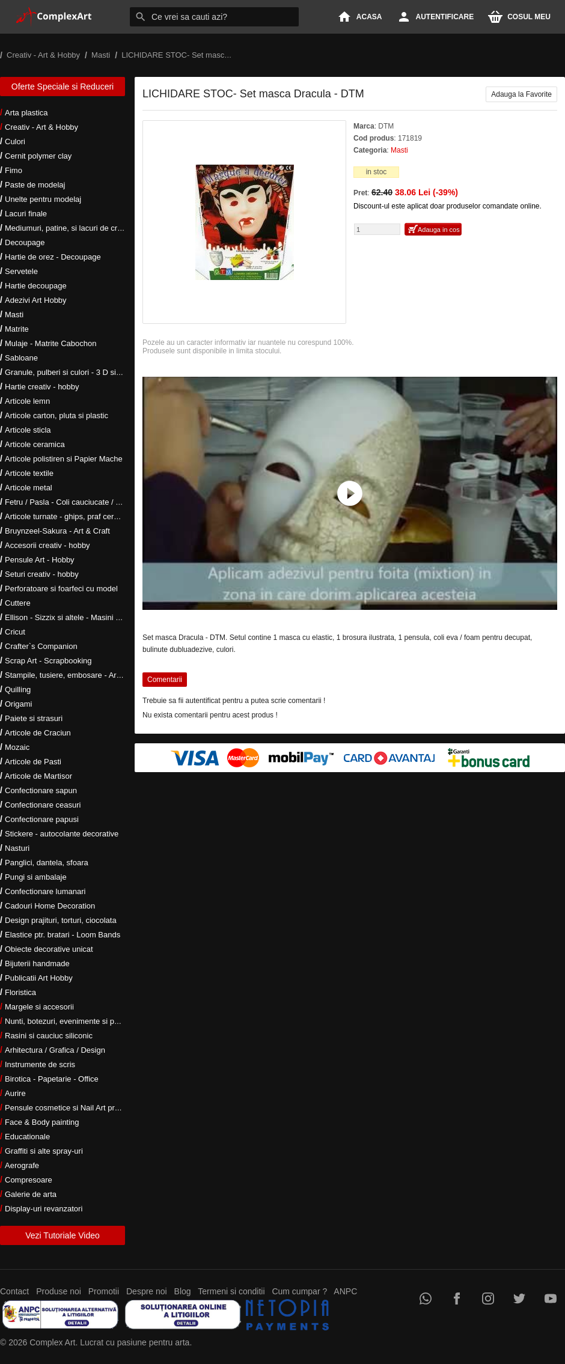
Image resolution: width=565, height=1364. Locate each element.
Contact (14, 1291)
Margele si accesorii (39, 1006)
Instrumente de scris (40, 1064)
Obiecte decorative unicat (49, 949)
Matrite (17, 328)
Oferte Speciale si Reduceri (62, 86)
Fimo (13, 170)
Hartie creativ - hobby (42, 386)
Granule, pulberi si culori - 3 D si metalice (76, 372)
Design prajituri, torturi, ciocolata (61, 920)
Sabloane (21, 357)
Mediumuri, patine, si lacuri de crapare (71, 228)
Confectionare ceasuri (43, 804)
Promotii (103, 1291)
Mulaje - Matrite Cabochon (50, 343)
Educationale (27, 1136)
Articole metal (28, 487)
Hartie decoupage (36, 285)
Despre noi (146, 1291)
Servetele (21, 271)
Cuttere (18, 602)
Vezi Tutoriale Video (62, 1235)
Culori (15, 141)
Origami (18, 703)
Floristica (20, 992)
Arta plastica (26, 112)
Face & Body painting (42, 1122)
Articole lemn (27, 401)
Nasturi (17, 848)
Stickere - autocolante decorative (61, 833)
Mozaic (17, 747)
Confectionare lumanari (45, 891)
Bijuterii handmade (37, 963)
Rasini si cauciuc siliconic (49, 1035)
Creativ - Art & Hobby (41, 127)
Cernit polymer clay (38, 155)
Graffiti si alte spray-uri (44, 1150)
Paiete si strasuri (34, 718)
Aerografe (22, 1165)
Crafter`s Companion (41, 646)
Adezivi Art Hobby (36, 300)
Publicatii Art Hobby (39, 977)
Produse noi (58, 1291)
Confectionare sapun (41, 790)
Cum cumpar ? (299, 1291)
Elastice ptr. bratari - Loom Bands (62, 934)
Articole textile (29, 473)
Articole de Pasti (33, 761)
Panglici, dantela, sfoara (46, 862)
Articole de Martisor (38, 776)
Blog (182, 1291)
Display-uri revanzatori (43, 1208)
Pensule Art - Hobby (40, 559)
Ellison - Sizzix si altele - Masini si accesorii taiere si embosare (113, 617)
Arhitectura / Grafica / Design (55, 1050)
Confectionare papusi (42, 819)
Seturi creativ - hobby (42, 574)
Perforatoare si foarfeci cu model (61, 588)
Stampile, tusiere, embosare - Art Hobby (74, 675)
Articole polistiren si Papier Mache (64, 458)
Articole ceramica (35, 444)
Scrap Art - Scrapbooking (48, 660)
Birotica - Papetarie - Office (52, 1078)
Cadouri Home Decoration (50, 905)
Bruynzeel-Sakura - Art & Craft (57, 530)
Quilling (18, 689)
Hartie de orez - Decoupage (53, 256)
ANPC (345, 1291)
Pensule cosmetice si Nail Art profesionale (77, 1107)
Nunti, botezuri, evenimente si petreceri (72, 1021)
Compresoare (28, 1179)
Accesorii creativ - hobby (47, 545)
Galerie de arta (30, 1194)
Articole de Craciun (38, 732)
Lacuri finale (26, 213)
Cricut (15, 631)
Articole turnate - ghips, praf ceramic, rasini (79, 516)
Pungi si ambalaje (36, 876)
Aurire (15, 1093)
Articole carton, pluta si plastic (56, 415)
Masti (14, 314)
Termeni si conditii (231, 1291)
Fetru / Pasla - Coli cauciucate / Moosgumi (78, 502)
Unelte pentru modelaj (43, 199)
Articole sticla (28, 429)
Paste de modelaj (35, 184)
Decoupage (25, 242)
